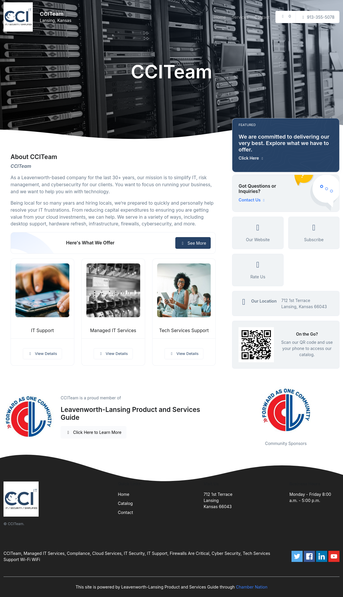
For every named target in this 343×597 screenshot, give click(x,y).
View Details (42, 353)
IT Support (42, 330)
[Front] (19, 17)
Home (220, 17)
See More (193, 243)
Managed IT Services (113, 330)
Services (240, 17)
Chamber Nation (251, 586)
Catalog (125, 503)
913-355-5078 (318, 17)
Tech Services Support (184, 330)
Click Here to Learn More (93, 432)
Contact (262, 17)
